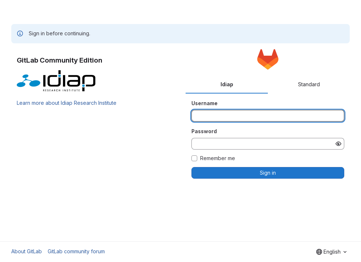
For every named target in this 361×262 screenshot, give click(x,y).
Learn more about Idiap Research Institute (66, 103)
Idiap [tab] (227, 84)
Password (204, 131)
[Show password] (338, 144)
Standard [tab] (309, 84)
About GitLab (26, 251)
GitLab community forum (76, 251)
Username (204, 103)
